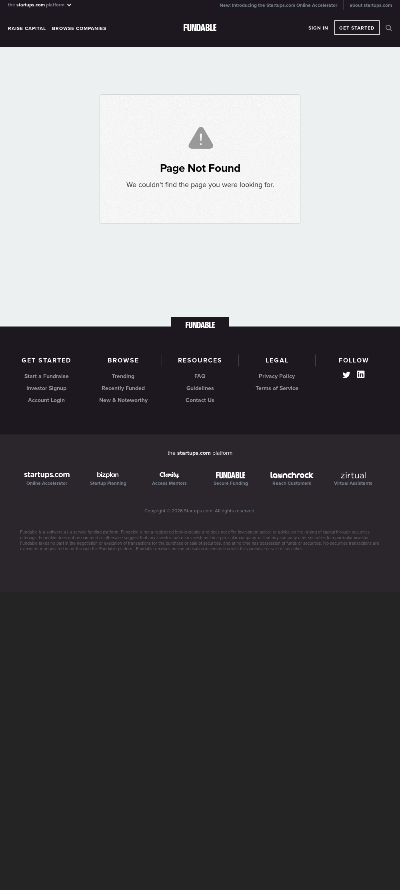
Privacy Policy (277, 376)
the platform (40, 4)
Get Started (357, 28)
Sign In (318, 28)
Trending (123, 376)
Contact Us (200, 400)
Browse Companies (79, 28)
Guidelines (200, 388)
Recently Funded (123, 388)
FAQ (200, 376)
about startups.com (371, 5)
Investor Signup (46, 388)
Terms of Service (277, 388)
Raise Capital (27, 28)
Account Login (46, 400)
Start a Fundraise (46, 376)
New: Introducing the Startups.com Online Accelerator (278, 5)
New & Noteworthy (123, 400)
